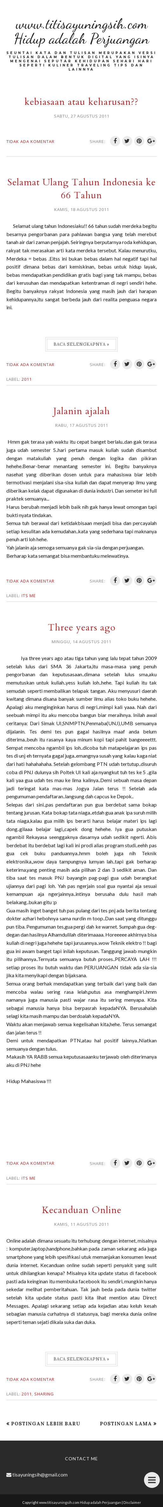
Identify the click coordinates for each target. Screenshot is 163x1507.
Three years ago (81, 627)
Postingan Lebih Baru (45, 1424)
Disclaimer (132, 1502)
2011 (27, 379)
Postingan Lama (126, 1424)
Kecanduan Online (81, 1210)
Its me (29, 595)
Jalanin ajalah (81, 411)
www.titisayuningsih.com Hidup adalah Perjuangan (81, 30)
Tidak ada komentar (30, 141)
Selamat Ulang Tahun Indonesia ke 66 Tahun (81, 189)
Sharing (44, 1394)
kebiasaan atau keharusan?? (81, 101)
